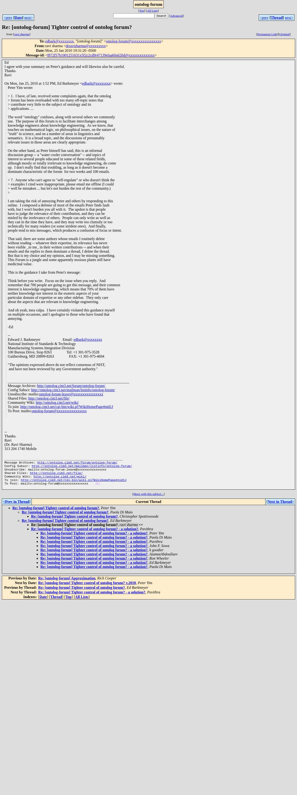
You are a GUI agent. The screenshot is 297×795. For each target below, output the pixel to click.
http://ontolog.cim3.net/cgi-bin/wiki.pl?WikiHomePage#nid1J (66, 407)
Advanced (176, 15)
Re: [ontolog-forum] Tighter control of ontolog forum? (55, 515)
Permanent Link (267, 34)
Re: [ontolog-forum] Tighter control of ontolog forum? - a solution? (84, 536)
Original (284, 34)
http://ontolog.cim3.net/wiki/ (57, 402)
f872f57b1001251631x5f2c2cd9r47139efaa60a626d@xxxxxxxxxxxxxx (101, 55)
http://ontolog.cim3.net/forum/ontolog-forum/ (71, 386)
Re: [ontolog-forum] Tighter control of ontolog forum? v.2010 (87, 590)
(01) (97, 490)
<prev (8, 18)
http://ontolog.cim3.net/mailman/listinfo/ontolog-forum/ (73, 390)
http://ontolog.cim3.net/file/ (49, 398)
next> (28, 18)
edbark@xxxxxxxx (59, 41)
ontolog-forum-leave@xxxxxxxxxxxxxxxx (71, 394)
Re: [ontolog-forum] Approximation (66, 585)
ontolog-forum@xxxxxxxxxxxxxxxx (133, 41)
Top (141, 10)
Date (18, 18)
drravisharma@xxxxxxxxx (86, 46)
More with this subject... (148, 501)
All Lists (152, 10)
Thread (277, 18)
